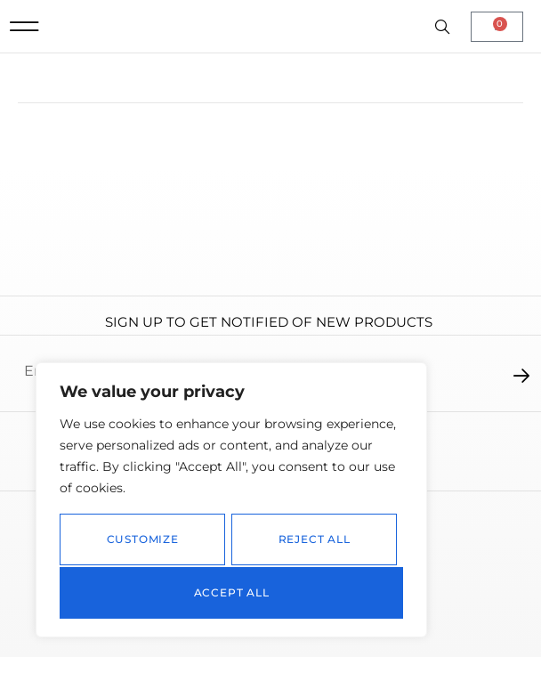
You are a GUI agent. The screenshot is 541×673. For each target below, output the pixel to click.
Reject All (314, 541)
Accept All (232, 592)
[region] (231, 501)
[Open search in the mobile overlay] (444, 36)
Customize (142, 541)
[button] (24, 35)
